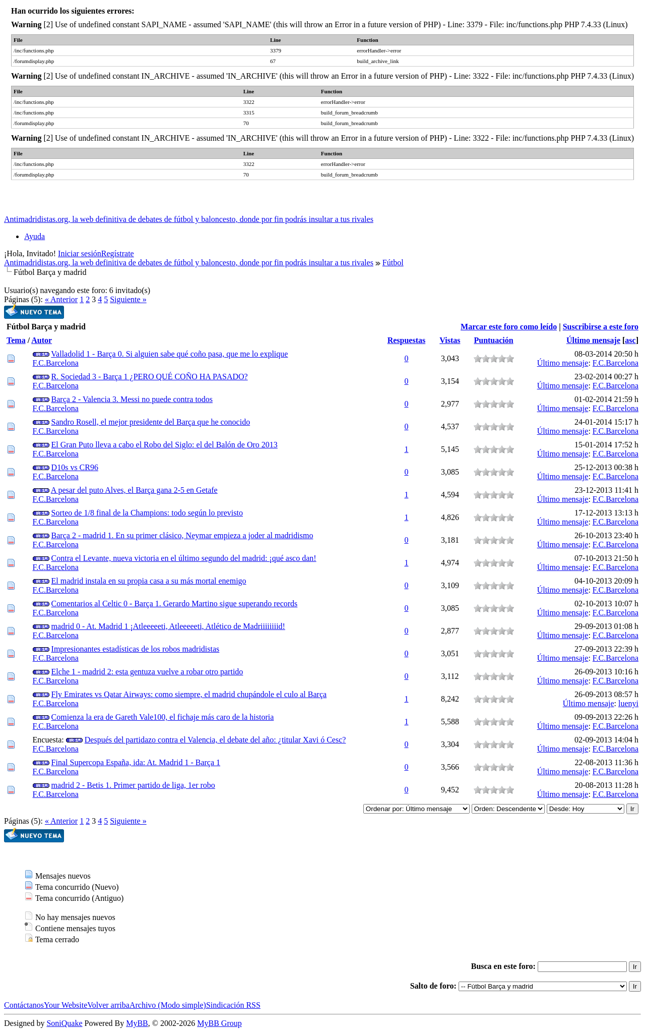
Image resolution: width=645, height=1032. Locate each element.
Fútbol (393, 262)
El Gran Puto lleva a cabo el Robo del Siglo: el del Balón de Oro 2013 (164, 444)
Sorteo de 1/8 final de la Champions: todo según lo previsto (147, 512)
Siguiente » (128, 299)
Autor (41, 340)
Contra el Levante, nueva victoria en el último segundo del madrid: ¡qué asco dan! (183, 558)
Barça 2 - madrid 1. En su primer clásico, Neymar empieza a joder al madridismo (182, 535)
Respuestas (407, 340)
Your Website (65, 1005)
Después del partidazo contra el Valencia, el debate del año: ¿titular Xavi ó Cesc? (215, 739)
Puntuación (493, 340)
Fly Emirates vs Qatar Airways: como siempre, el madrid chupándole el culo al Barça (189, 694)
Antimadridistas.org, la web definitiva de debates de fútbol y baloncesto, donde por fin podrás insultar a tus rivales (188, 219)
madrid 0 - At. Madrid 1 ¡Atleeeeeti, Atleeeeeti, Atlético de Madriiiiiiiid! (168, 626)
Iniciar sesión (79, 253)
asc (630, 340)
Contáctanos (24, 1005)
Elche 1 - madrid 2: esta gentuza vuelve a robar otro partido (147, 671)
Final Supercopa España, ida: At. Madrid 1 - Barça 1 (135, 762)
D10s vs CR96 (74, 467)
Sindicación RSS (233, 1005)
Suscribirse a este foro (600, 326)
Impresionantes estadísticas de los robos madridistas (135, 649)
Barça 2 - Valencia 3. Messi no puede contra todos (132, 399)
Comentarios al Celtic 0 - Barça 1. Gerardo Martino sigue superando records (174, 603)
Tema (16, 340)
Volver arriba (108, 1005)
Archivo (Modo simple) (168, 1005)
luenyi (628, 703)
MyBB (137, 1023)
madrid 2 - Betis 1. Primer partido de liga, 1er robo (133, 785)
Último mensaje (593, 340)
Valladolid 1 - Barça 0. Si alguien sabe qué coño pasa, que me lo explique (169, 354)
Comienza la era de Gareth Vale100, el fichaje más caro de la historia (162, 717)
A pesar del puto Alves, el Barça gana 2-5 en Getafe (134, 490)
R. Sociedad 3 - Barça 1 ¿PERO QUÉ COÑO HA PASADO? (149, 376)
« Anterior (61, 299)
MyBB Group (219, 1023)
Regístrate (117, 253)
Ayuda (34, 236)
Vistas (449, 340)
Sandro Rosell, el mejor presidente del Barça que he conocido (150, 422)
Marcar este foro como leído (509, 326)
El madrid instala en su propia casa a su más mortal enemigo (148, 581)
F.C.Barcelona (56, 363)
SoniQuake (64, 1023)
